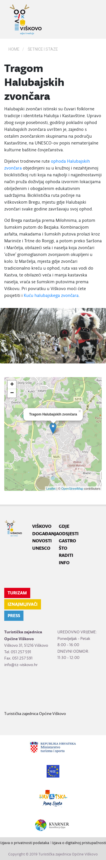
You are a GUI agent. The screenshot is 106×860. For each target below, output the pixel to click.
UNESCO (41, 548)
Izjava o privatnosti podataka (24, 842)
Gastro (67, 541)
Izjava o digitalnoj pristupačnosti (79, 842)
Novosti (42, 541)
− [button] (12, 393)
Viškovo (41, 526)
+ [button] (12, 385)
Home (14, 49)
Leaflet (51, 488)
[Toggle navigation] (93, 19)
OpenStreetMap (72, 488)
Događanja (45, 534)
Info (64, 563)
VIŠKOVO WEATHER (53, 689)
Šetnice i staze (43, 49)
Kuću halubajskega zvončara (51, 295)
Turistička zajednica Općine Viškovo (35, 713)
